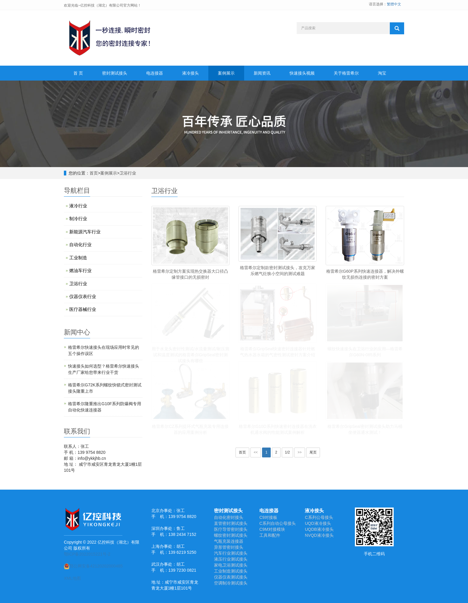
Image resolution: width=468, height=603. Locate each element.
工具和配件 (269, 535)
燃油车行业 (80, 270)
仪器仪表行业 (82, 296)
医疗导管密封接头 (230, 529)
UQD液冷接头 (318, 523)
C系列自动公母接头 (277, 523)
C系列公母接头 (319, 517)
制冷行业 (78, 218)
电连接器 (154, 73)
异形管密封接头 (228, 547)
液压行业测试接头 (230, 559)
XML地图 (72, 578)
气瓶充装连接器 (228, 541)
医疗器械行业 (82, 309)
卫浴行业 (127, 173)
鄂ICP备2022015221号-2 (87, 554)
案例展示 (226, 73)
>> (300, 452)
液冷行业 (78, 205)
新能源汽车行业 (85, 231)
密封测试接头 (114, 73)
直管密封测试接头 (230, 523)
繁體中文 (394, 4)
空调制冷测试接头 (230, 583)
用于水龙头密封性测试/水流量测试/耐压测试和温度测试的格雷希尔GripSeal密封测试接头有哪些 (190, 354)
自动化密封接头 (228, 517)
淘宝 (382, 73)
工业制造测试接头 (230, 571)
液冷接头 (190, 73)
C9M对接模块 (272, 529)
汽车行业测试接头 (230, 553)
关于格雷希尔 (346, 73)
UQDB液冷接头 (319, 529)
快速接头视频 (302, 73)
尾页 (313, 452)
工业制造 (78, 257)
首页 (94, 173)
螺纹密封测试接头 (230, 535)
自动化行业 (80, 244)
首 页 (78, 73)
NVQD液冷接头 (319, 535)
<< (256, 452)
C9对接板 (268, 517)
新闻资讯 (262, 73)
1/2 (287, 452)
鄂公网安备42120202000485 (93, 566)
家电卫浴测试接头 (230, 565)
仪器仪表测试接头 (230, 577)
